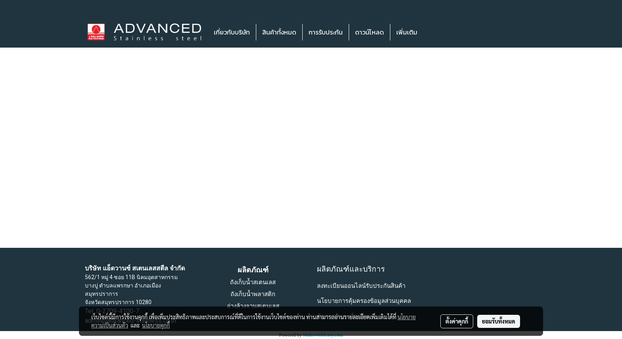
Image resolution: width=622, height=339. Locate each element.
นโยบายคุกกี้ (156, 325)
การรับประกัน (326, 32)
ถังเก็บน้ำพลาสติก (252, 294)
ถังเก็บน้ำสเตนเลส (253, 282)
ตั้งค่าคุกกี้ (456, 321)
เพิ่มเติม (406, 32)
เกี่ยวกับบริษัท (232, 32)
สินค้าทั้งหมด (279, 32)
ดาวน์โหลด (369, 32)
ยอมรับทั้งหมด (498, 321)
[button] (435, 32)
